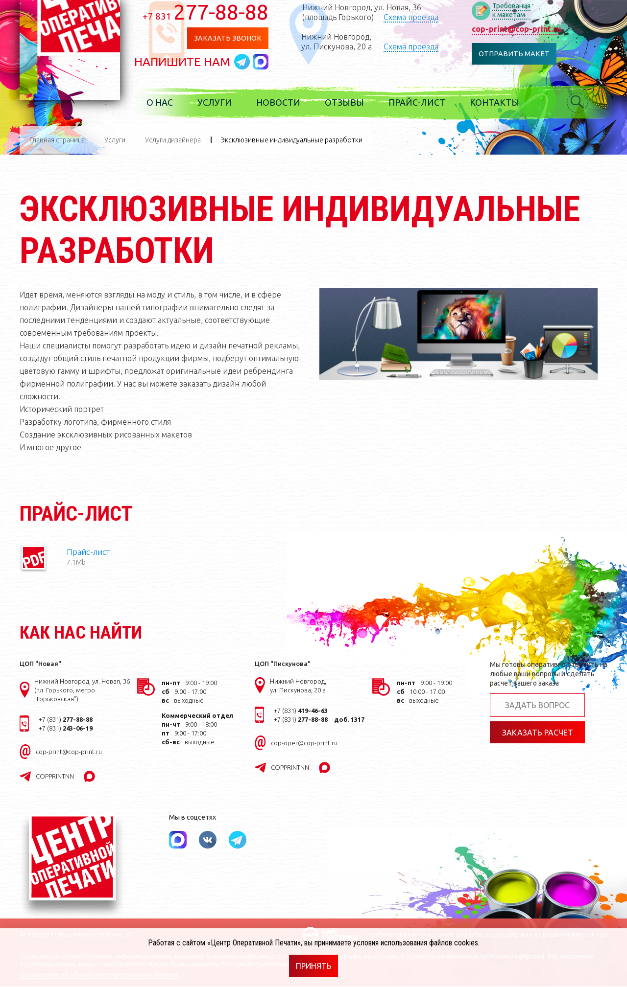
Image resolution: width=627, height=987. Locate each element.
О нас (170, 103)
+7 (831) (66, 719)
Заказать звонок (238, 38)
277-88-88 (216, 11)
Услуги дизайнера (173, 140)
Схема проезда (421, 17)
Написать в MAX (271, 62)
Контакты (505, 103)
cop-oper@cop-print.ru (304, 743)
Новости (289, 103)
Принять (314, 966)
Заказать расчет (537, 733)
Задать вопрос (537, 705)
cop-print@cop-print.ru (526, 28)
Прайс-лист (427, 103)
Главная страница (57, 140)
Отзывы (355, 103)
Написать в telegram (254, 62)
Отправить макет (523, 54)
